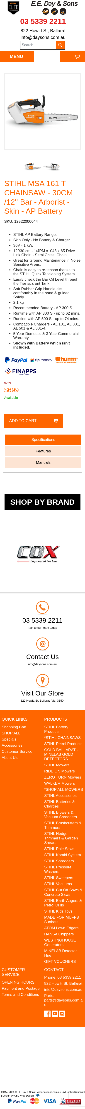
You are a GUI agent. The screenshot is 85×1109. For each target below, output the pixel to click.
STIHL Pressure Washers (57, 869)
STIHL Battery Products (56, 729)
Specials (9, 739)
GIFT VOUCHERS (60, 961)
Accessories (12, 745)
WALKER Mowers (59, 783)
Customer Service (17, 751)
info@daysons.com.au (43, 37)
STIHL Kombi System (62, 855)
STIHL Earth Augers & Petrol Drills (63, 903)
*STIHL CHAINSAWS (62, 738)
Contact (54, 970)
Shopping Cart (14, 727)
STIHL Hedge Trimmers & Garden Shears (61, 838)
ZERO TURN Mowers (62, 777)
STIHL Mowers (57, 765)
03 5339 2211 (43, 21)
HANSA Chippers (59, 934)
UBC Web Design (24, 1095)
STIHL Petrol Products (63, 744)
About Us (10, 757)
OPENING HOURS (18, 982)
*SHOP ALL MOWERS (63, 789)
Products (55, 719)
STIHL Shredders (59, 861)
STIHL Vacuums (58, 884)
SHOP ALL (11, 733)
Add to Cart (22, 420)
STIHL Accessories (60, 796)
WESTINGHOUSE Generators (60, 942)
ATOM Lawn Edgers (61, 928)
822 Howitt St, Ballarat (43, 30)
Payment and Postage (21, 988)
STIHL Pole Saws (59, 849)
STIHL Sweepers (58, 878)
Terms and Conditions (20, 994)
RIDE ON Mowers (59, 771)
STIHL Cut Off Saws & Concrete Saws (63, 892)
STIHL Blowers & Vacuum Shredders (60, 814)
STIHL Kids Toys (58, 911)
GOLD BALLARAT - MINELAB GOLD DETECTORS (61, 754)
